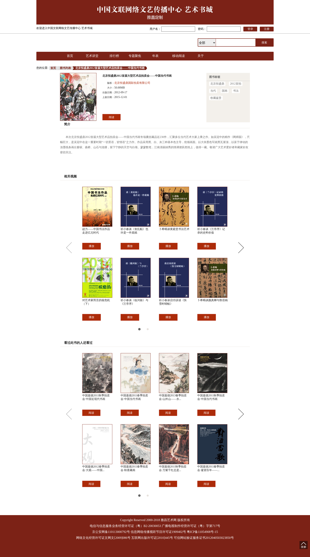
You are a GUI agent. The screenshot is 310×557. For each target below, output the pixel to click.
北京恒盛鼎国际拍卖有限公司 (132, 82)
